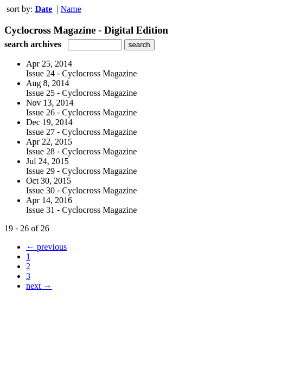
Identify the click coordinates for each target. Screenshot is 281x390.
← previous (46, 246)
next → (39, 285)
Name (71, 9)
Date (43, 9)
